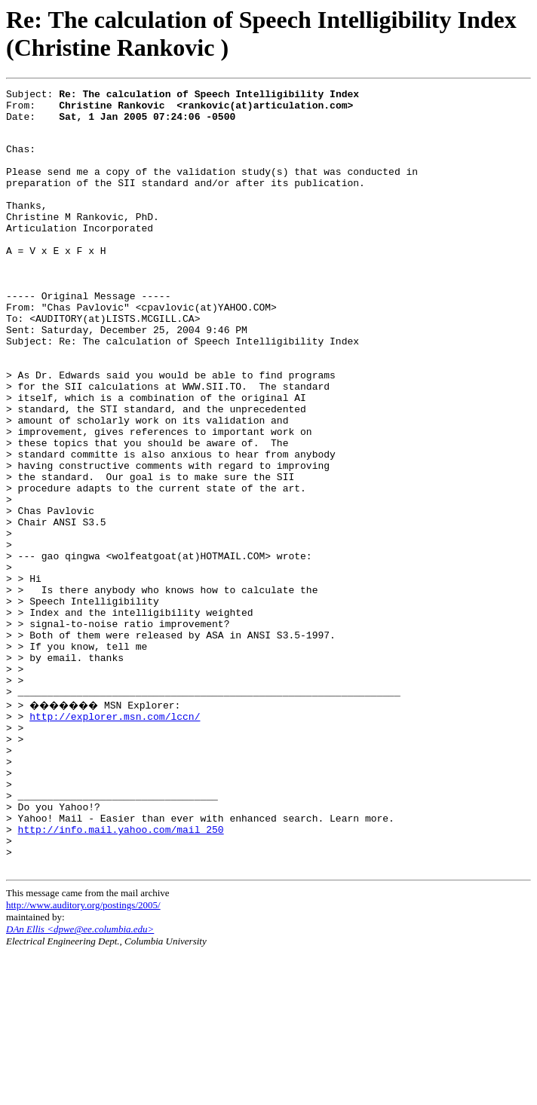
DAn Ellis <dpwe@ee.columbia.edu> (80, 1080)
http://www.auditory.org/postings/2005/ (83, 1056)
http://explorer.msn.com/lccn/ (114, 838)
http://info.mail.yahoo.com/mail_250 (121, 974)
